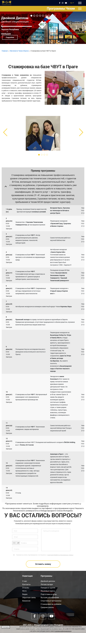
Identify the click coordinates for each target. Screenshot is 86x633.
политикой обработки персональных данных (60, 555)
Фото (24, 591)
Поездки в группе (48, 587)
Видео (24, 594)
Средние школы (47, 607)
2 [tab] (34, 15)
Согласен (6, 627)
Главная (5, 51)
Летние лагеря (47, 584)
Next (84, 25)
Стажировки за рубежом (51, 604)
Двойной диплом (48, 581)
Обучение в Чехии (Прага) (19, 51)
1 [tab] (31, 15)
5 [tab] (43, 15)
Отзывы (25, 587)
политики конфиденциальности (63, 631)
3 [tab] (37, 15)
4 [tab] (40, 15)
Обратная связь (29, 597)
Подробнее (10, 37)
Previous (2, 25)
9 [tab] (54, 15)
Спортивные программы (51, 600)
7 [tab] (48, 15)
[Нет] (83, 629)
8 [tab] (51, 15)
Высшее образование (50, 597)
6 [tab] (46, 15)
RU (71, 3)
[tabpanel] (43, 28)
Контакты (26, 584)
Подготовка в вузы (49, 594)
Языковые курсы (48, 591)
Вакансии (26, 600)
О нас (24, 581)
